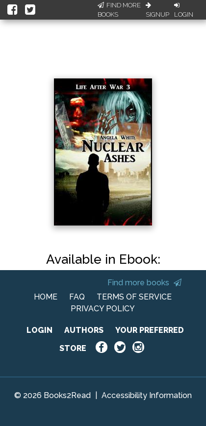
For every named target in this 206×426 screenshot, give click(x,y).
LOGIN (39, 330)
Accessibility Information (147, 395)
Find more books (144, 282)
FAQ (77, 296)
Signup (157, 10)
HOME (45, 296)
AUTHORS (83, 330)
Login (183, 10)
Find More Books (119, 10)
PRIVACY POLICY (103, 308)
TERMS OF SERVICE (134, 296)
